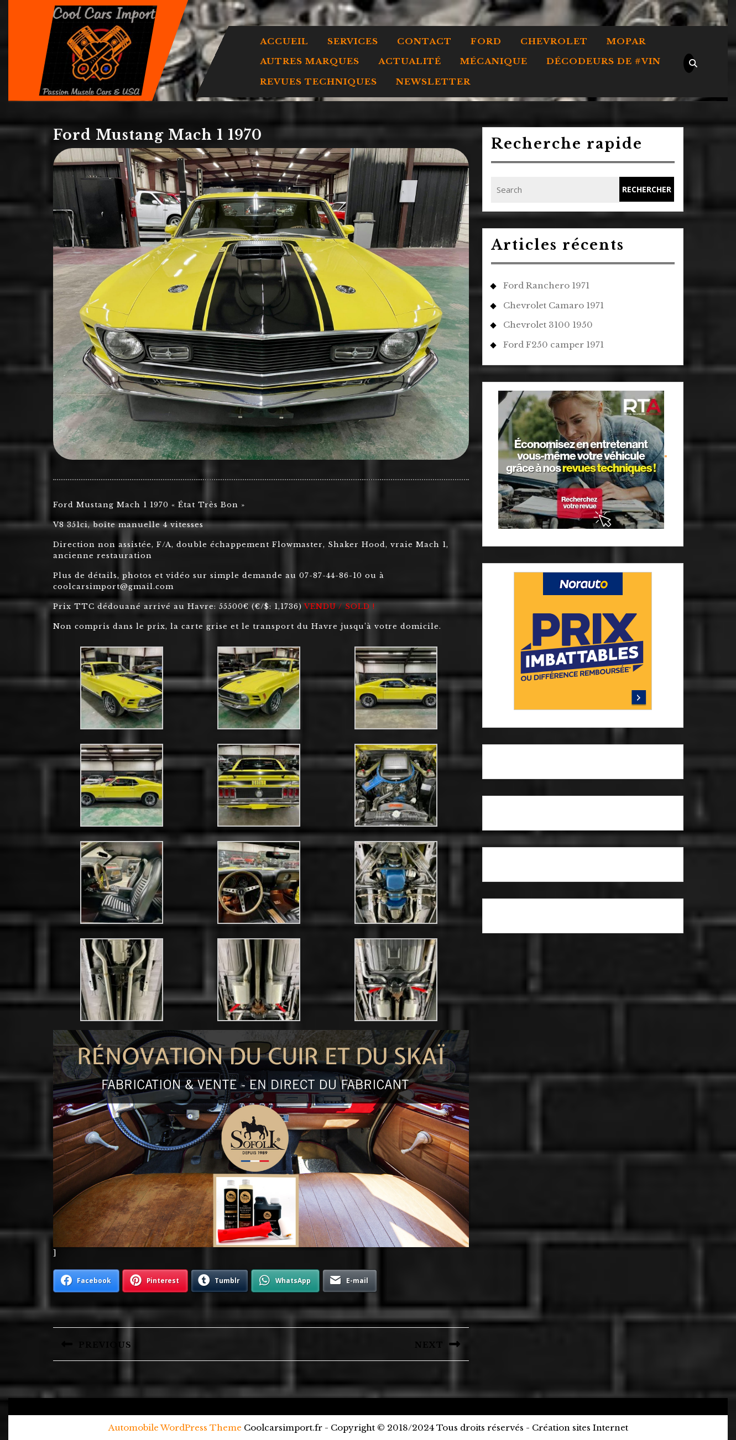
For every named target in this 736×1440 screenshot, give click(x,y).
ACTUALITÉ (409, 61)
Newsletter (433, 81)
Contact (424, 41)
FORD (486, 41)
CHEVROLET (554, 41)
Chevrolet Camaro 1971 (553, 305)
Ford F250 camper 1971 (553, 344)
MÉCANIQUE (494, 61)
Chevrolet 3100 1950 (548, 324)
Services (352, 41)
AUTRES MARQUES (309, 61)
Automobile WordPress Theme (175, 1427)
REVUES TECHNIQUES (318, 81)
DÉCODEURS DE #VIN (603, 61)
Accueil (284, 41)
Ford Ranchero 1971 (546, 285)
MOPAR (626, 41)
